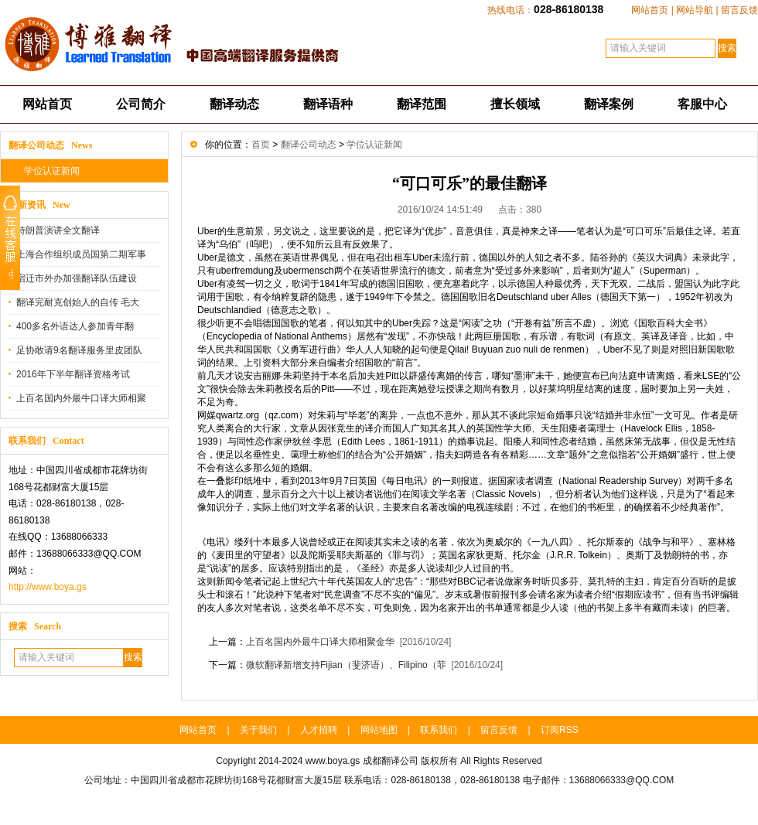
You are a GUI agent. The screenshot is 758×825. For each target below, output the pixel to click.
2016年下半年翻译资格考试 (73, 374)
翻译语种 (328, 104)
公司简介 (141, 104)
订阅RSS (560, 729)
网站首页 (649, 10)
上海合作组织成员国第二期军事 (81, 254)
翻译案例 (608, 104)
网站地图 (379, 729)
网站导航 (694, 10)
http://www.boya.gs (48, 586)
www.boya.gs (333, 760)
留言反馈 (739, 10)
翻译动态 (234, 104)
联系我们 (438, 729)
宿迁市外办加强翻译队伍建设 (76, 278)
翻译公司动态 (308, 144)
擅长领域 (515, 104)
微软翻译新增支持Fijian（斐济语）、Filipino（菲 (346, 665)
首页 (260, 144)
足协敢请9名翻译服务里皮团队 (79, 350)
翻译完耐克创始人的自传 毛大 (77, 302)
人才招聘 (318, 729)
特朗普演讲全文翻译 (58, 230)
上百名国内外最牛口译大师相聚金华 (320, 641)
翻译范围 (421, 104)
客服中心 (702, 104)
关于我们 (258, 729)
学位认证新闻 (52, 170)
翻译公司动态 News (50, 145)
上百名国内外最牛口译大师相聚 (81, 398)
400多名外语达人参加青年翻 (75, 326)
